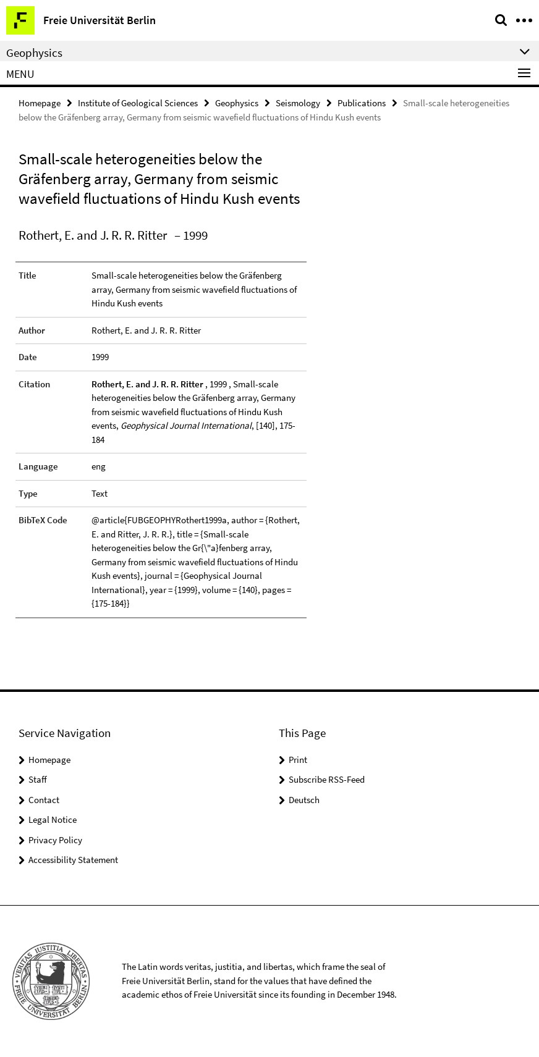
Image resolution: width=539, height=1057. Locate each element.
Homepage (40, 103)
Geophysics (236, 103)
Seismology (298, 103)
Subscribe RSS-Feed (327, 779)
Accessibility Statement (73, 859)
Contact (43, 800)
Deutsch (304, 800)
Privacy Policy (55, 840)
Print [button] (298, 759)
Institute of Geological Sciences (138, 103)
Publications (361, 103)
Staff (37, 779)
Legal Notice (52, 819)
